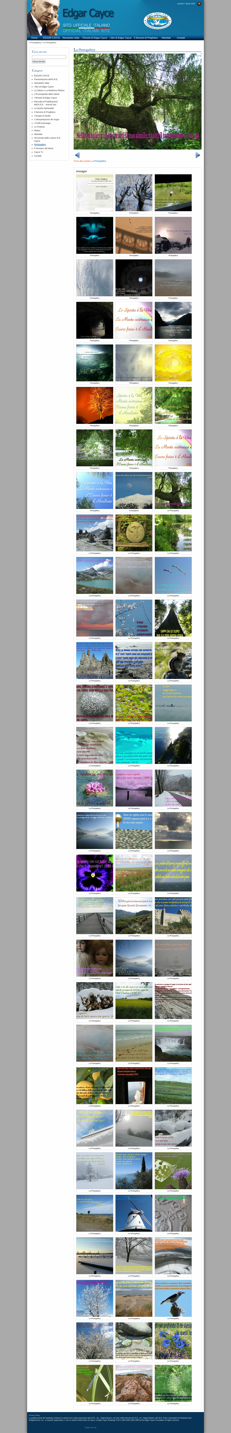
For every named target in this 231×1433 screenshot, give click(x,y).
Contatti (181, 38)
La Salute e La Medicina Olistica (49, 90)
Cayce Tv (38, 152)
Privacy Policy (34, 1415)
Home (34, 38)
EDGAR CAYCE (51, 38)
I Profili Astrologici (42, 123)
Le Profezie (39, 127)
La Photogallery (49, 42)
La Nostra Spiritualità (44, 108)
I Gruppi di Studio (42, 116)
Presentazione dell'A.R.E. (46, 79)
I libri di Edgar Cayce (121, 38)
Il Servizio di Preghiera (145, 38)
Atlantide (166, 38)
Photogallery (35, 42)
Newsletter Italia (70, 38)
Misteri (37, 130)
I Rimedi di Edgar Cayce (94, 38)
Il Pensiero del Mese (43, 148)
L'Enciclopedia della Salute (46, 94)
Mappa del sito (90, 1428)
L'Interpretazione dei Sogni (46, 119)
